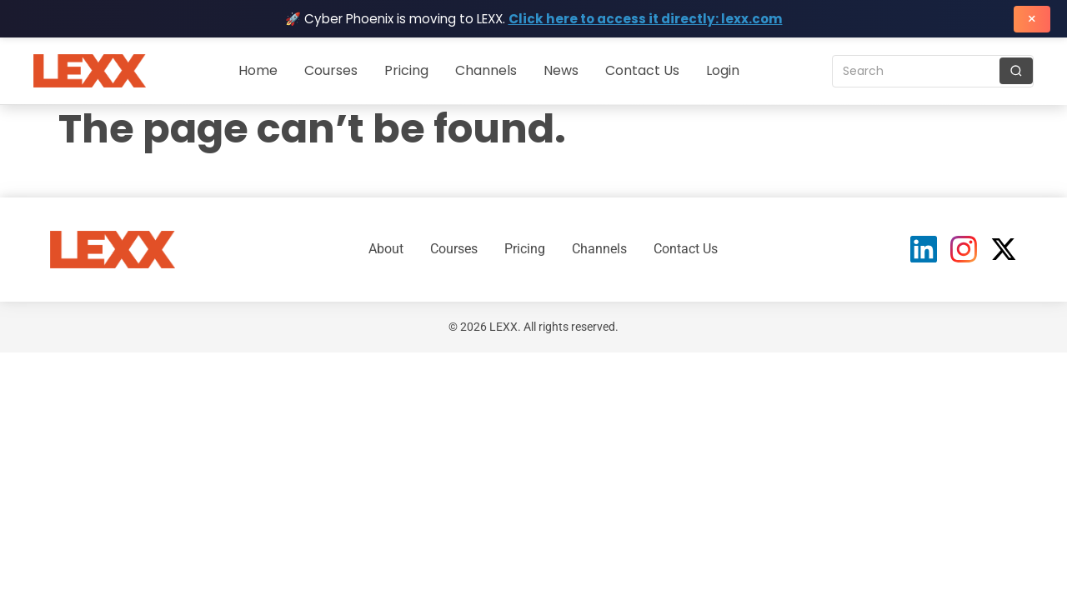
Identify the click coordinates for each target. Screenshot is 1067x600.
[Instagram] (963, 249)
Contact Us (642, 70)
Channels (486, 70)
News (561, 70)
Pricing (406, 70)
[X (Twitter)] (1003, 249)
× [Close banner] (1032, 18)
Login (722, 70)
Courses (331, 70)
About (385, 249)
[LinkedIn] (923, 249)
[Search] (1016, 71)
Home (258, 70)
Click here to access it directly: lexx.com (645, 19)
